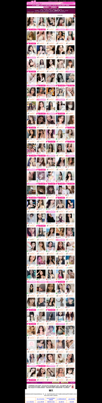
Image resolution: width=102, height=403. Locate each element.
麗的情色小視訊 (51, 401)
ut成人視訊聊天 (71, 399)
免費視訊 (34, 26)
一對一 (35, 237)
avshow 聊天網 (40, 401)
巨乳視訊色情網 (39, 382)
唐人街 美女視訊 (40, 399)
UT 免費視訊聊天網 (61, 399)
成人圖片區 (61, 401)
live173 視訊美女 (30, 401)
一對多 (35, 181)
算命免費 (72, 401)
